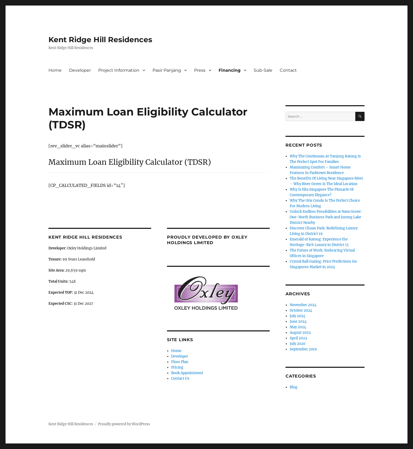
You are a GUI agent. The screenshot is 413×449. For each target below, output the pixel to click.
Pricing (177, 367)
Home (55, 70)
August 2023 (300, 332)
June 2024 (298, 321)
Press (199, 70)
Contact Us (180, 378)
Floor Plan (179, 362)
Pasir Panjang (167, 70)
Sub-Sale (263, 70)
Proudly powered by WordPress (124, 424)
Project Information (118, 70)
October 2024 (301, 310)
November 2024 (303, 305)
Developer (80, 70)
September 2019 (303, 349)
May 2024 (298, 327)
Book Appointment (187, 373)
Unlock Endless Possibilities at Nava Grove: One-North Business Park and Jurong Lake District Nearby (326, 217)
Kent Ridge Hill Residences (100, 39)
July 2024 (297, 316)
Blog (293, 387)
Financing (229, 70)
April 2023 (298, 338)
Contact (288, 70)
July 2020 (297, 343)
